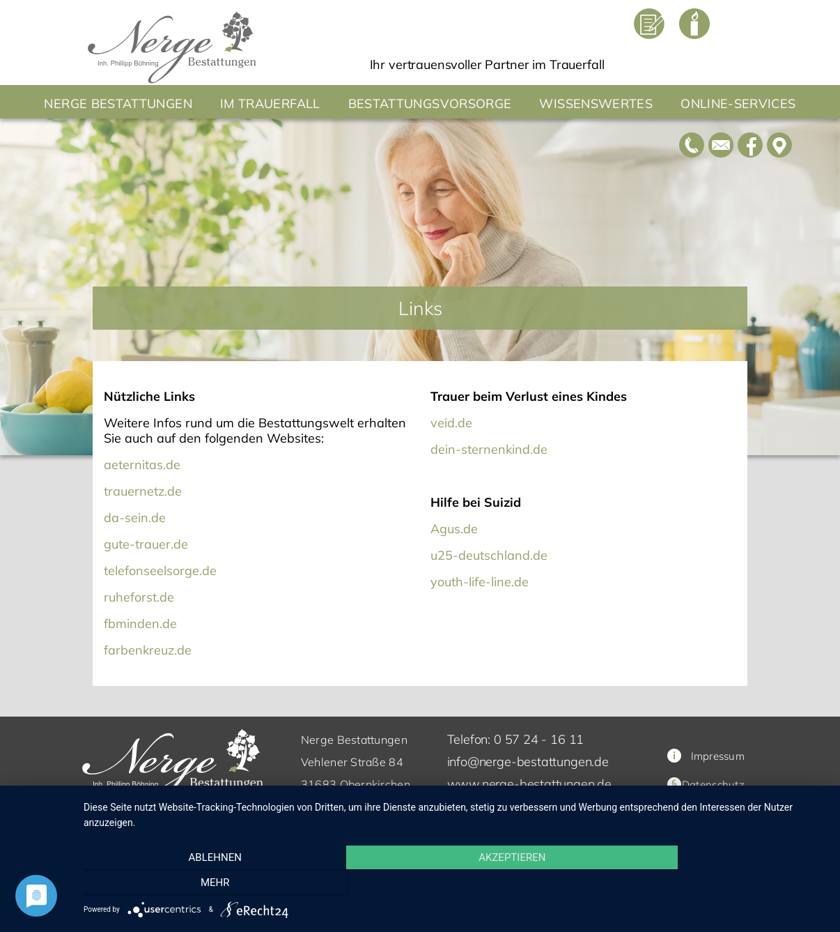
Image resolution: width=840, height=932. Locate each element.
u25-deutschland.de (488, 555)
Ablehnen (195, 884)
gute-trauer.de (146, 544)
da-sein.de (135, 518)
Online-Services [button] (737, 104)
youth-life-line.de (479, 582)
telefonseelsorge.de (160, 571)
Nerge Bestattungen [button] (118, 104)
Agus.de (454, 529)
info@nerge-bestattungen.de (528, 762)
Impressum (706, 756)
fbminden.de (140, 624)
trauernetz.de (143, 491)
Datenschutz (713, 784)
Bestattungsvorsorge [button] (430, 104)
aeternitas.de (142, 465)
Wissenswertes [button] (596, 104)
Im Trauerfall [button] (270, 104)
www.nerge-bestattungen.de (529, 784)
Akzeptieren (454, 884)
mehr (714, 884)
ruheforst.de (139, 597)
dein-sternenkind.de (488, 449)
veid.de (451, 423)
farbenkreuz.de (148, 650)
